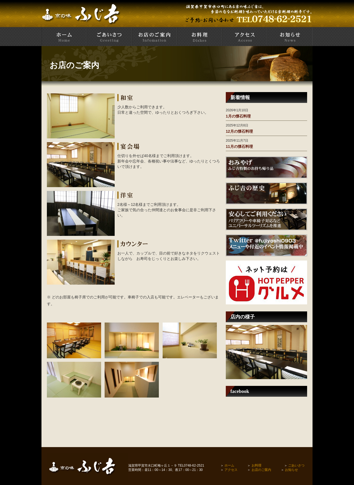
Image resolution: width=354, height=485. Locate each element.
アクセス (230, 470)
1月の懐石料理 (238, 116)
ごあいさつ (296, 465)
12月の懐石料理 (239, 131)
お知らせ (291, 470)
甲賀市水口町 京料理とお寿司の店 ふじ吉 (63, 36)
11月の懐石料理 (239, 146)
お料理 (256, 465)
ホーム (229, 465)
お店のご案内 (261, 470)
